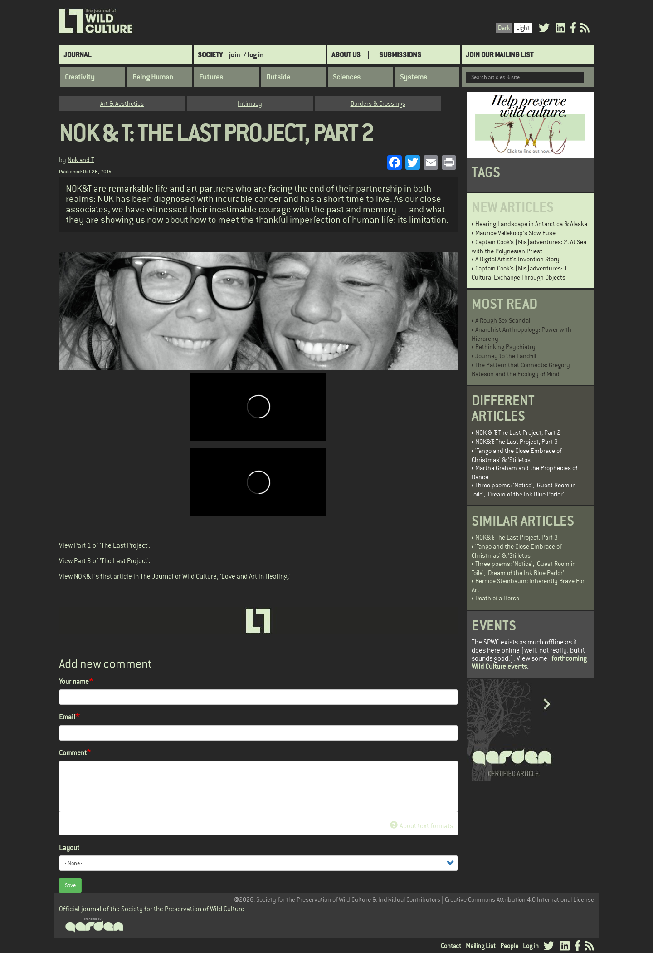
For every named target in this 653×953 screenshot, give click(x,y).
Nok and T (81, 160)
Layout (69, 847)
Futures (211, 77)
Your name (74, 681)
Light (523, 28)
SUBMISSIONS (400, 54)
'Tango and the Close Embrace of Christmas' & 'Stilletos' (516, 455)
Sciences (347, 77)
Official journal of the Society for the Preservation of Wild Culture (151, 908)
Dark (504, 28)
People (509, 946)
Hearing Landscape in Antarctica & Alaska (531, 224)
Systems (413, 77)
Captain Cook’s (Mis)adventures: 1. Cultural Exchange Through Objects (520, 272)
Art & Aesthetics (122, 103)
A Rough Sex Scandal (502, 320)
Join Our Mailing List (499, 54)
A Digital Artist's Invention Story (517, 259)
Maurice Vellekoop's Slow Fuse (515, 233)
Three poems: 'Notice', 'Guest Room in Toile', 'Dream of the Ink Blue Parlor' (524, 489)
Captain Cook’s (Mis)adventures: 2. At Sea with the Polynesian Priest (529, 246)
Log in (531, 946)
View (66, 545)
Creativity (80, 77)
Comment (73, 752)
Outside (278, 77)
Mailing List (481, 946)
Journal (77, 54)
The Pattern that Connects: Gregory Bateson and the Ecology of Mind (521, 369)
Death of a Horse (497, 598)
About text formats (421, 825)
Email (67, 716)
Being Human (152, 77)
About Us (346, 54)
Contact (451, 946)
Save (70, 885)
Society (210, 54)
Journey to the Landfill (505, 356)
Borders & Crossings (378, 103)
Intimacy (250, 103)
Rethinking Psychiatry (505, 347)
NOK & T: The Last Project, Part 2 (517, 432)
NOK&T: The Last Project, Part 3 (516, 441)
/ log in (254, 54)
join (234, 54)
